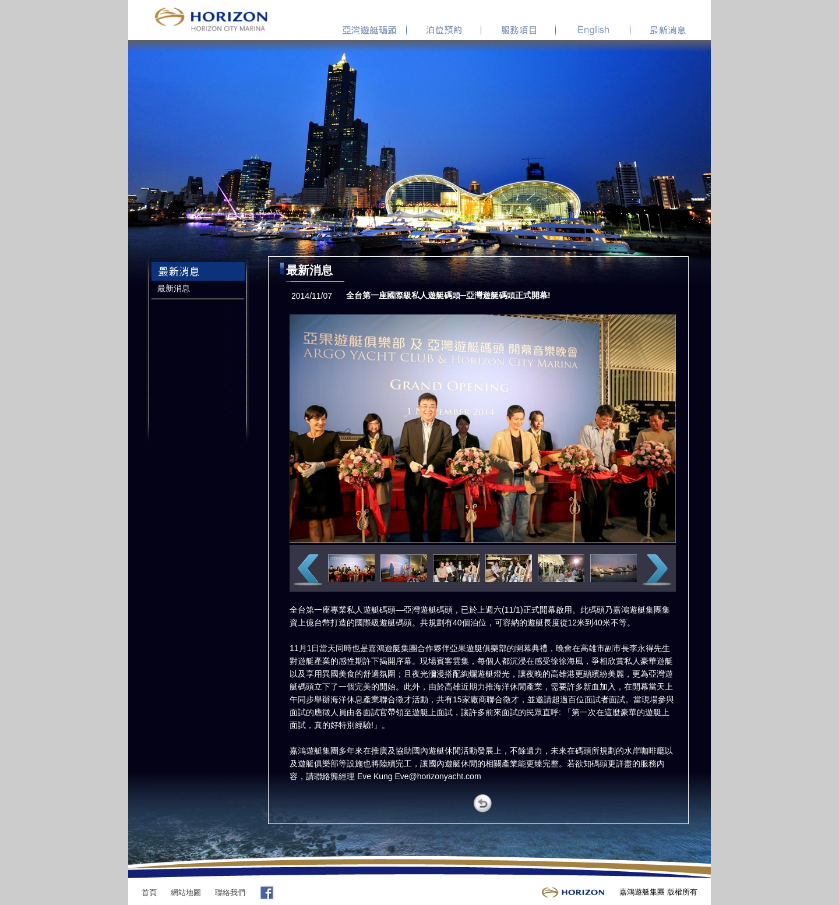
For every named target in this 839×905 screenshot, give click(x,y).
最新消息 (173, 288)
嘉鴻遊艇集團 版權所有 (658, 892)
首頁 (149, 892)
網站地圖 (186, 892)
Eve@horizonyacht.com (438, 776)
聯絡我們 (230, 892)
